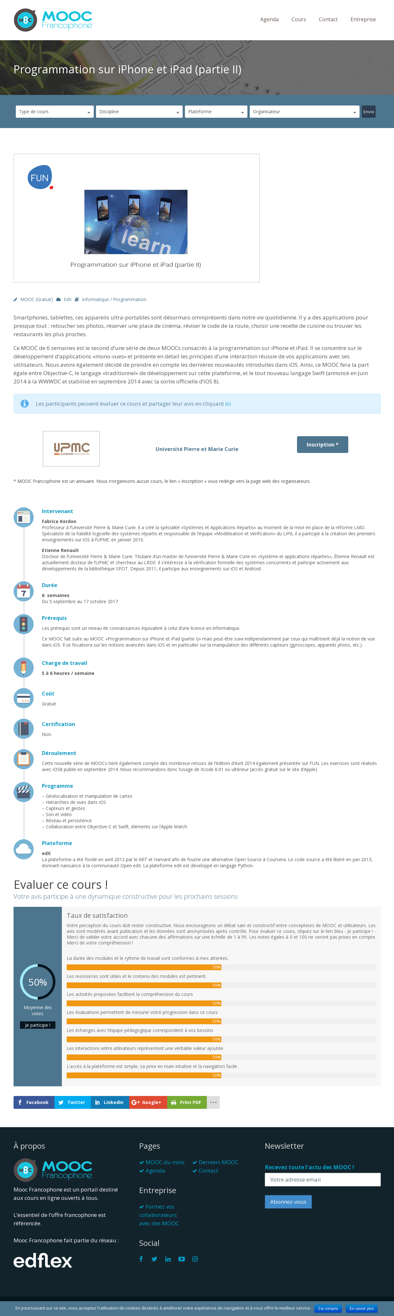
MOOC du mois (165, 1162)
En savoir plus (362, 1308)
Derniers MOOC (218, 1162)
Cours (299, 19)
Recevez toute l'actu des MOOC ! (309, 1167)
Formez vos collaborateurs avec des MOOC (159, 1215)
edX (68, 299)
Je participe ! (37, 1025)
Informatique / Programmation (114, 299)
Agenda (269, 19)
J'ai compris (328, 1308)
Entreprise (363, 19)
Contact (328, 19)
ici (228, 403)
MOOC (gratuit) (36, 299)
